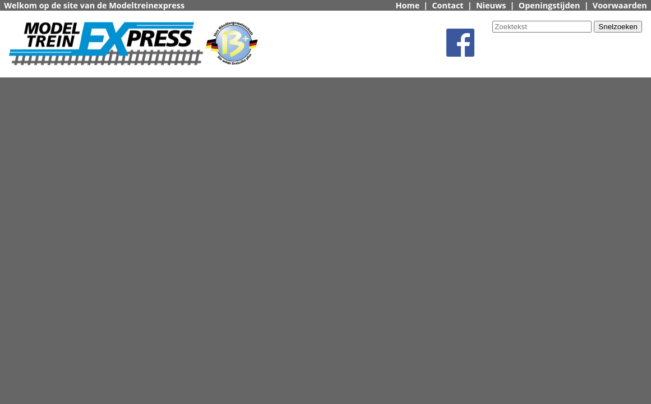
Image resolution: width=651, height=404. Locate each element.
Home (408, 5)
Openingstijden (549, 5)
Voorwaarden (620, 5)
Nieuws (491, 5)
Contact (447, 5)
